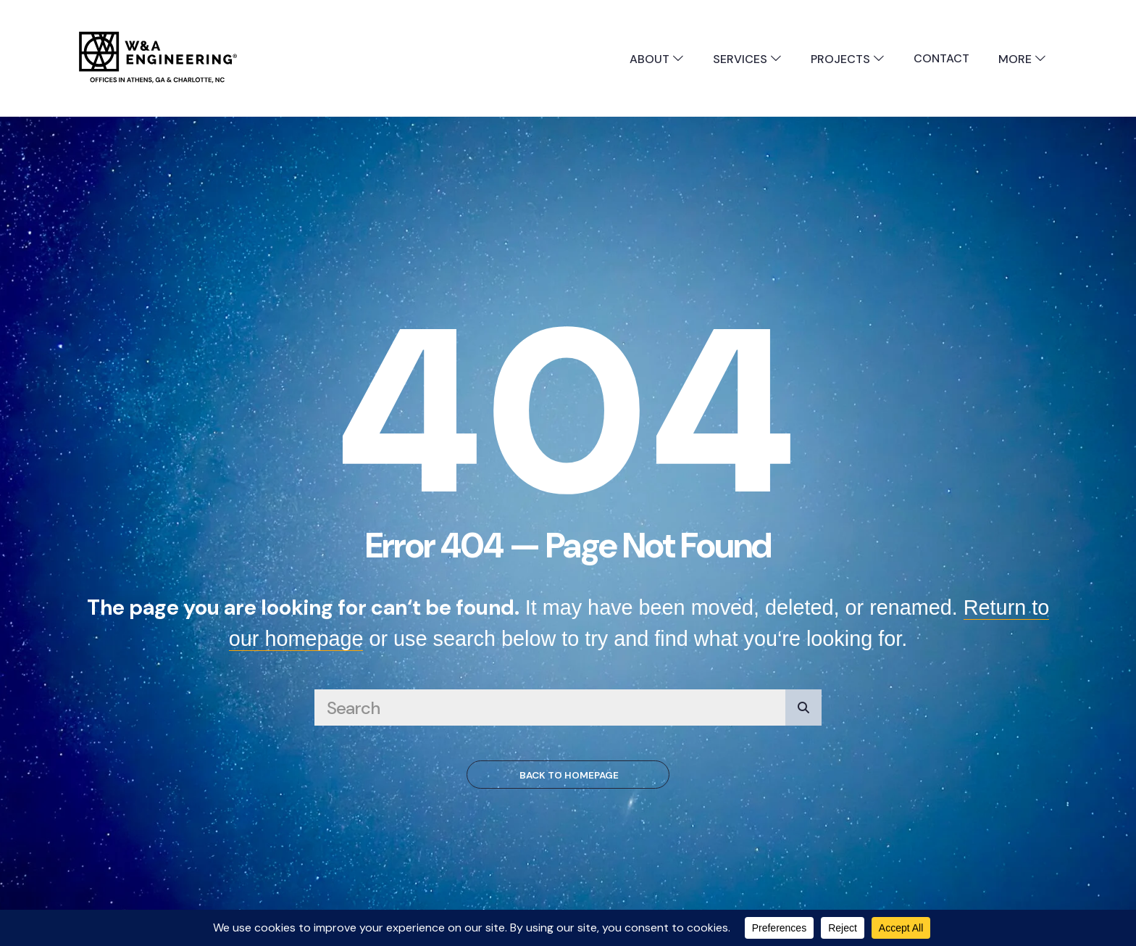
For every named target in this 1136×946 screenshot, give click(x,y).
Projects (848, 59)
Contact (941, 58)
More (1022, 59)
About (657, 59)
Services (747, 59)
